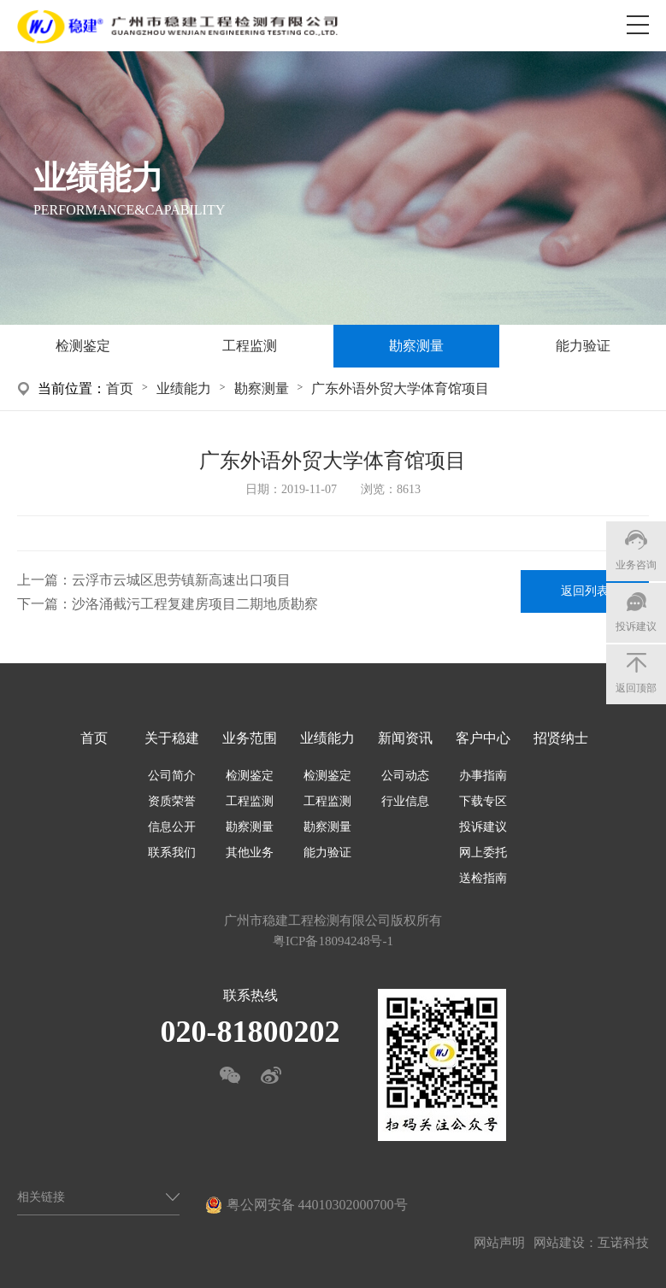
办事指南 (483, 775)
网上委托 (483, 852)
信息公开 (172, 826)
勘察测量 (416, 345)
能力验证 (583, 345)
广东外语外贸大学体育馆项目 (400, 388)
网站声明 (499, 1243)
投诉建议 (483, 826)
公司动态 (405, 775)
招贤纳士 (560, 738)
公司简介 (172, 775)
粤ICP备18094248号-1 (333, 941)
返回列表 (585, 591)
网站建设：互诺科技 (591, 1243)
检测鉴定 (83, 345)
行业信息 (405, 801)
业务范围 (249, 738)
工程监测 (249, 345)
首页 (119, 388)
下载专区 (483, 801)
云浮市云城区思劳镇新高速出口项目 (181, 580)
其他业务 (250, 852)
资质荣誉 (172, 801)
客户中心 (483, 738)
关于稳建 (171, 738)
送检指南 (483, 878)
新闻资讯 (405, 738)
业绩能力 (183, 388)
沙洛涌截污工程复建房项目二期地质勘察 (195, 604)
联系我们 (172, 852)
